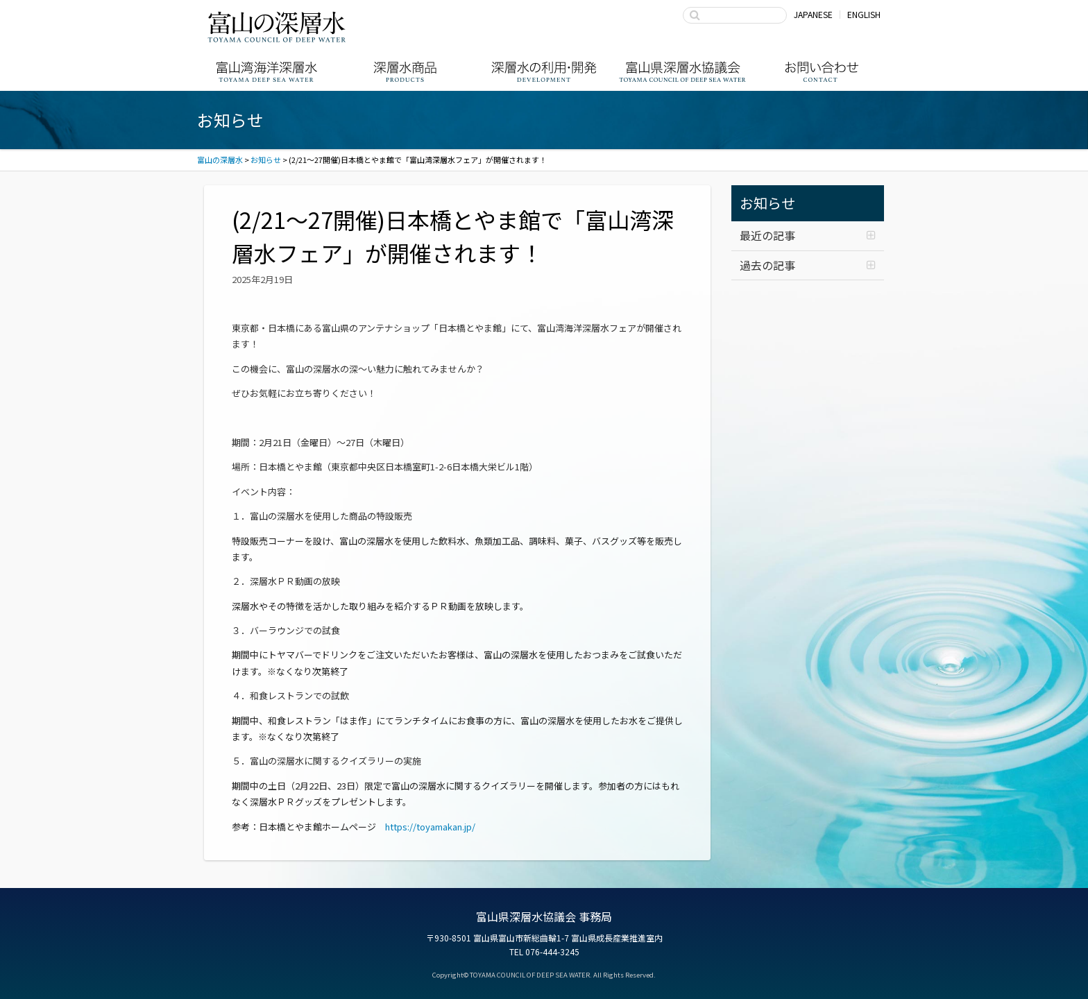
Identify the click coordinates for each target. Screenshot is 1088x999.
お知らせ (767, 203)
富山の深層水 (276, 26)
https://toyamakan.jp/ (430, 826)
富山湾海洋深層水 (266, 72)
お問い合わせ (821, 72)
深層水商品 (405, 72)
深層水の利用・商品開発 (544, 72)
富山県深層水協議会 (682, 72)
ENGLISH (864, 14)
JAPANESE (813, 14)
